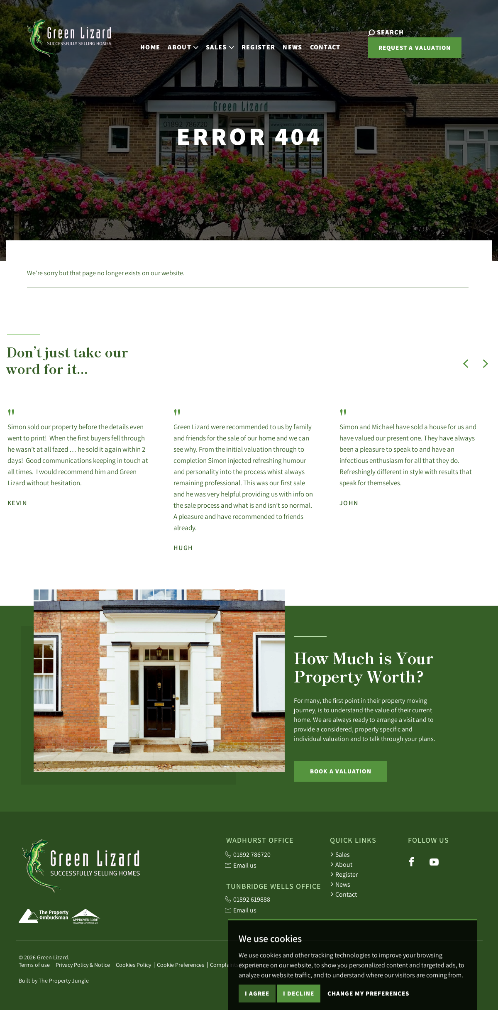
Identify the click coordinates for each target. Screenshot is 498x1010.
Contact (317, 44)
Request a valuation (400, 51)
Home (143, 44)
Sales (340, 854)
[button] (465, 363)
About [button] (175, 44)
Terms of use (34, 964)
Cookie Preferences (180, 964)
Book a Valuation (340, 771)
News (285, 44)
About (341, 864)
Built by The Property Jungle (54, 980)
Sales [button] (212, 44)
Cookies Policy (133, 964)
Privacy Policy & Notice (83, 964)
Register (251, 44)
